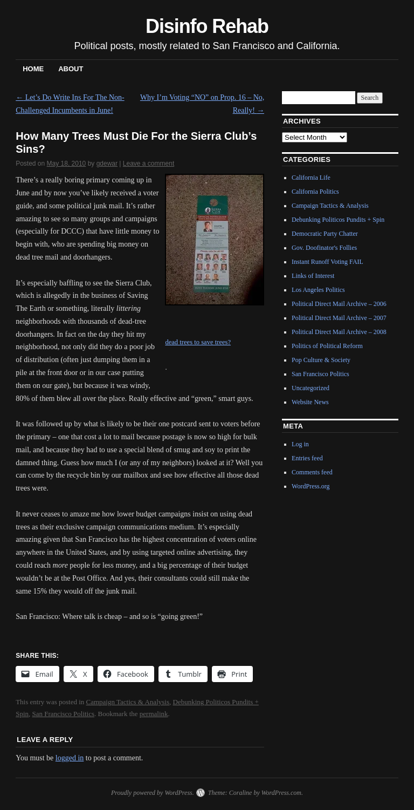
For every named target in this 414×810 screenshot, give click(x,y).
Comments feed (312, 472)
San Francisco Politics (63, 714)
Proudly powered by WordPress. (152, 793)
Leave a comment (148, 163)
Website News (310, 402)
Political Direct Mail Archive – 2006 (339, 304)
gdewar (107, 163)
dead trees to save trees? (198, 342)
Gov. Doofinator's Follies (324, 247)
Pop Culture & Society (321, 360)
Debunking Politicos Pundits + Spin (338, 219)
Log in (300, 444)
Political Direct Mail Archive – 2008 (339, 332)
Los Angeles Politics (318, 290)
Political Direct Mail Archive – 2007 (339, 318)
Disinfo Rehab (207, 26)
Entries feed (307, 458)
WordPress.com (281, 793)
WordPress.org (310, 486)
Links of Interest (313, 276)
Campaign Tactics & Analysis (127, 702)
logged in (70, 758)
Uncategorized (310, 388)
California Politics (315, 191)
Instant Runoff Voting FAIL (327, 262)
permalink (154, 714)
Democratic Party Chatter (325, 233)
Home (33, 69)
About (70, 69)
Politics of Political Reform (327, 346)
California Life (311, 177)
